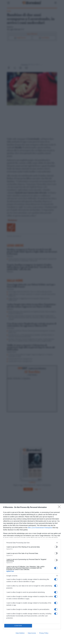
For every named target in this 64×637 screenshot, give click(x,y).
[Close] (60, 507)
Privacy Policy (43, 633)
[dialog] (32, 570)
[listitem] (32, 543)
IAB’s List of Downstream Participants (40, 527)
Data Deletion (20, 633)
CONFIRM (18, 626)
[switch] (56, 547)
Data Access (32, 633)
